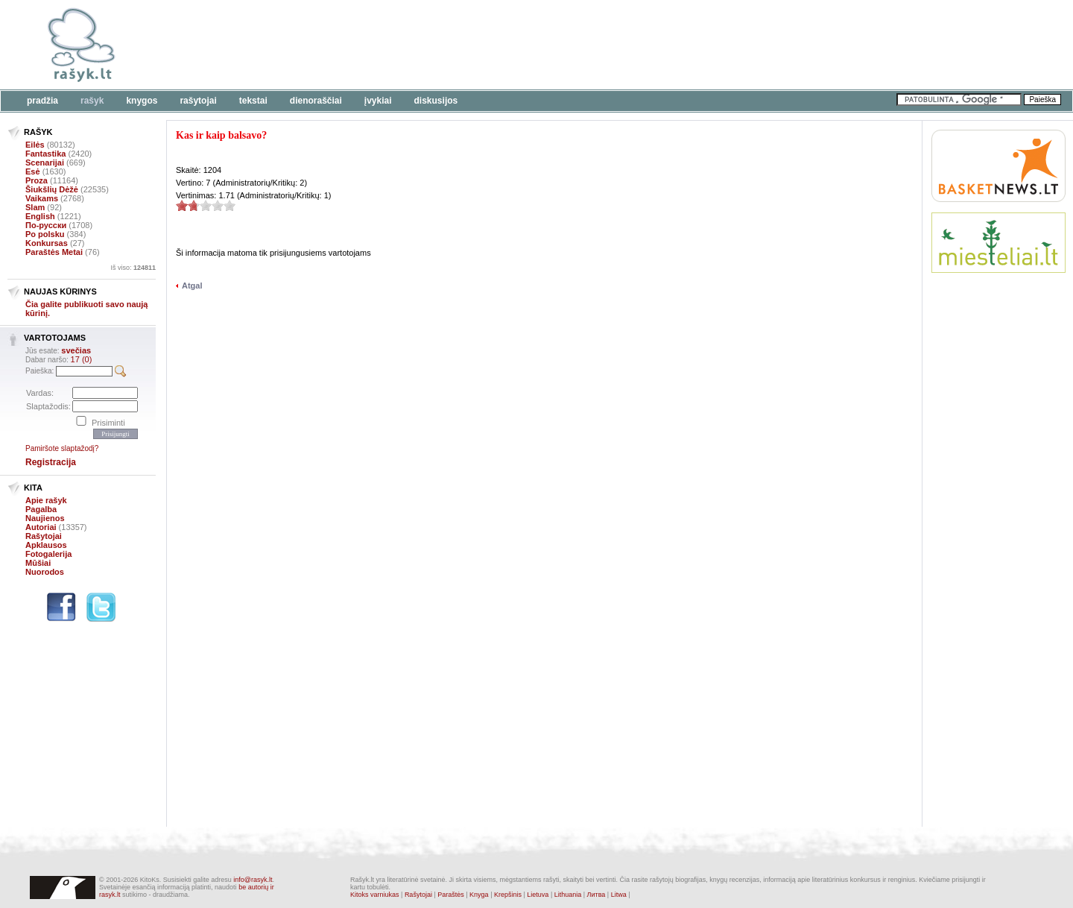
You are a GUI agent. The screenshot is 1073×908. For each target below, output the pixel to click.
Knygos (141, 100)
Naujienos (45, 518)
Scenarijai (44, 162)
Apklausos (46, 544)
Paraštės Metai (54, 252)
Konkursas (46, 243)
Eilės (35, 144)
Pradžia (42, 100)
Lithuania (568, 894)
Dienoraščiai (316, 100)
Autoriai (41, 527)
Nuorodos (44, 571)
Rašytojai (198, 100)
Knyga (479, 894)
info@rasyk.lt (252, 879)
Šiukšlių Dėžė (51, 189)
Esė (32, 171)
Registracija (50, 462)
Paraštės (450, 894)
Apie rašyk (46, 500)
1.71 (182, 205)
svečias (76, 350)
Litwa (619, 894)
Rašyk (92, 100)
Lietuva (537, 894)
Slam (35, 207)
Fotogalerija (48, 553)
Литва (596, 894)
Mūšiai (38, 562)
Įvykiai (378, 100)
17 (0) (81, 359)
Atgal (192, 285)
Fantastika (45, 153)
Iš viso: (133, 267)
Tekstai (253, 100)
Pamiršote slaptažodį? (61, 448)
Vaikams (41, 198)
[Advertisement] (458, 44)
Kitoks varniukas (374, 894)
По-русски (45, 225)
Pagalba (41, 509)
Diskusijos (436, 100)
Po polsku (45, 234)
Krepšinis (508, 894)
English (40, 216)
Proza (36, 180)
